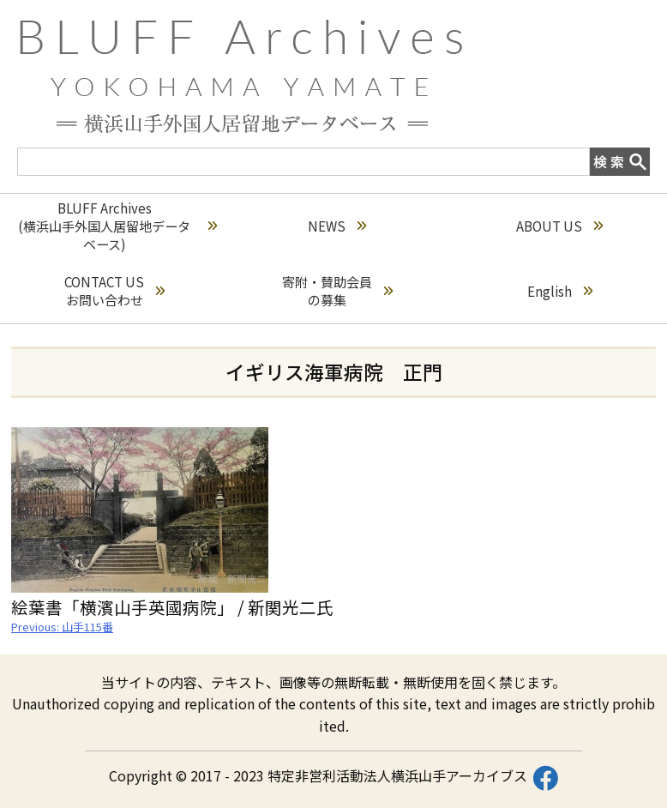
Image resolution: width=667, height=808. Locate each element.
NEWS (337, 226)
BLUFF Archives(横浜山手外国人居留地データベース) (117, 226)
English (559, 291)
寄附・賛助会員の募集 (337, 291)
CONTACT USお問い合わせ (114, 291)
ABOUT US (559, 226)
